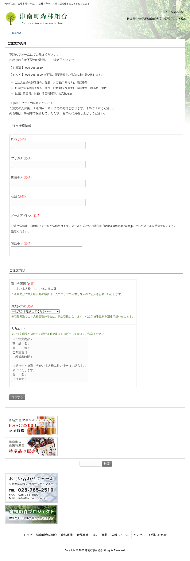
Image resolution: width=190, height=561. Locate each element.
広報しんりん (120, 534)
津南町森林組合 (46, 534)
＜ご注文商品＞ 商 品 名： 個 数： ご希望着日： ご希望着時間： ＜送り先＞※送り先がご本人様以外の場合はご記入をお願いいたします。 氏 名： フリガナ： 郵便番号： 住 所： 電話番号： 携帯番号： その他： (52, 359)
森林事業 (67, 534)
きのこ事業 (100, 534)
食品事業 (83, 534)
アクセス (139, 534)
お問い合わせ (158, 534)
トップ (27, 534)
